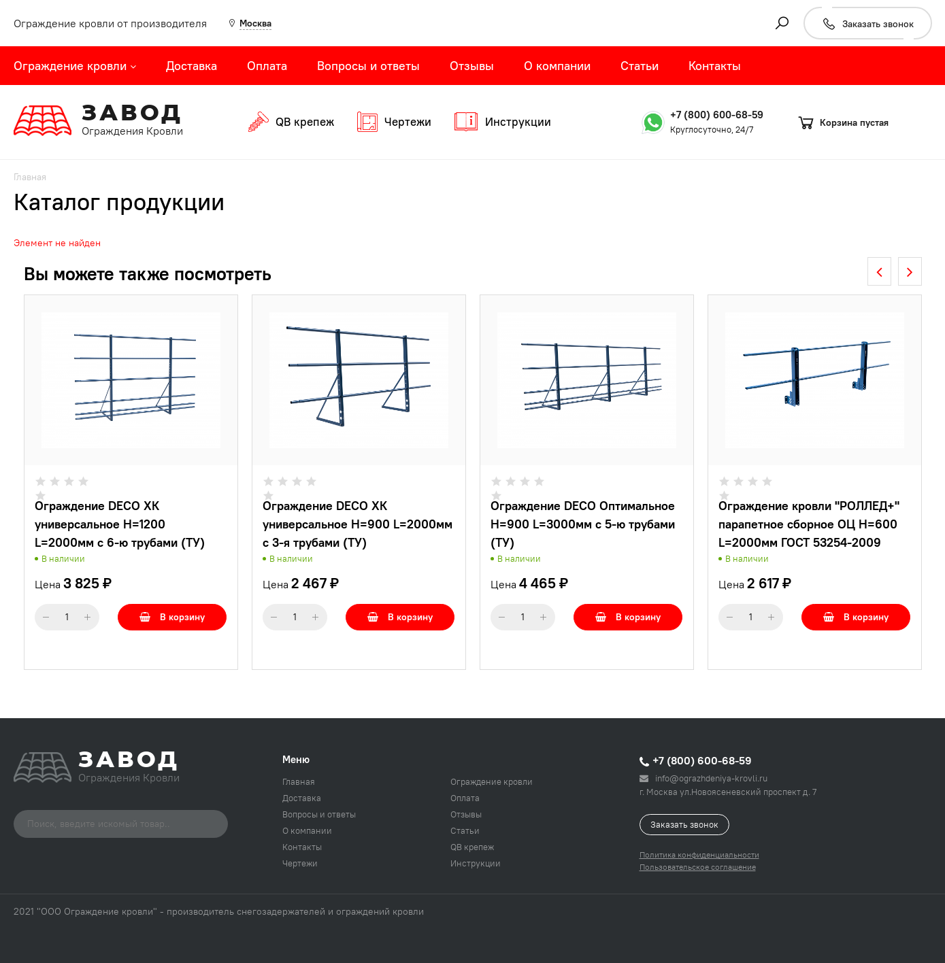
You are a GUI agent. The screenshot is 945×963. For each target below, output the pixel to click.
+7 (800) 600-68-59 (716, 114)
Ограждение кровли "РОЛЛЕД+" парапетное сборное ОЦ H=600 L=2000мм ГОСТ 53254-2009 (808, 524)
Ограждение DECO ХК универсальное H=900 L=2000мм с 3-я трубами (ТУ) (357, 524)
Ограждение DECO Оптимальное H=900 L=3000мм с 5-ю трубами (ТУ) (583, 524)
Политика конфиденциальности (699, 854)
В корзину (172, 617)
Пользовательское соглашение (698, 867)
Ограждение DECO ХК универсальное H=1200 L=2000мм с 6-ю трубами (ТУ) (120, 524)
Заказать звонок (684, 824)
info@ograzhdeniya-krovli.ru (703, 778)
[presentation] (879, 271)
